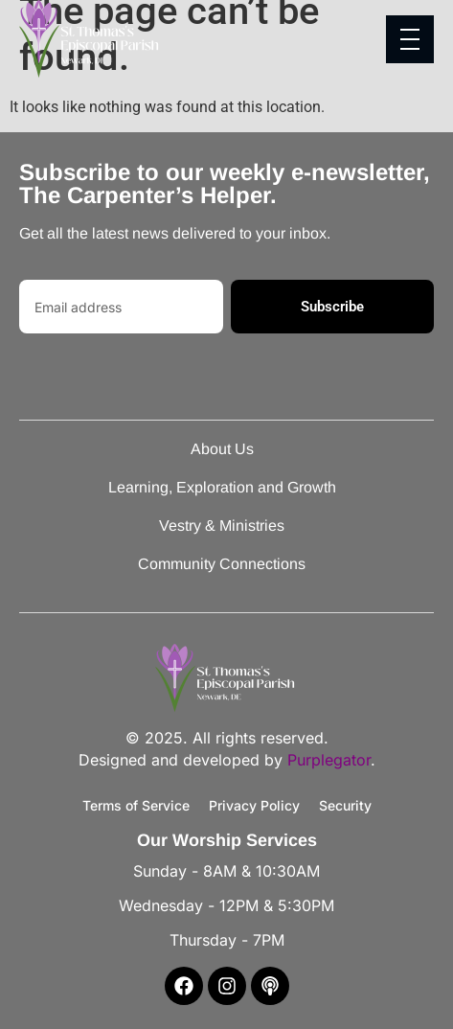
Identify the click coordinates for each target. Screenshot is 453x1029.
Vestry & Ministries (226, 526)
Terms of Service (136, 805)
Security (345, 805)
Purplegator (329, 759)
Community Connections (226, 564)
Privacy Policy (254, 805)
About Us (227, 449)
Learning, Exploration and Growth (227, 487)
